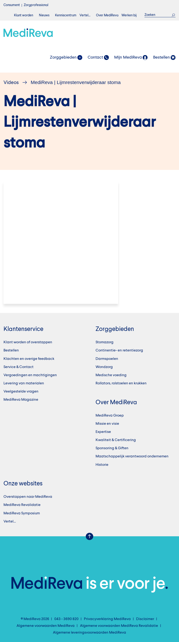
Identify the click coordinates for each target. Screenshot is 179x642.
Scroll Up (89, 536)
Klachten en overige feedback (28, 359)
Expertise (103, 432)
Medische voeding (111, 375)
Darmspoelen (107, 359)
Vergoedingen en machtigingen (30, 375)
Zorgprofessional (36, 5)
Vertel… (84, 15)
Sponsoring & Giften (112, 448)
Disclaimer (145, 619)
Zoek (173, 15)
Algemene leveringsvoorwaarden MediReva (89, 633)
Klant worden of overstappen (27, 342)
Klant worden (23, 15)
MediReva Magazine (20, 400)
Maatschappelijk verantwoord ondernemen (132, 456)
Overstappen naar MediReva (27, 497)
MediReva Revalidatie (22, 505)
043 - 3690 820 (66, 619)
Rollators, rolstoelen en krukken (121, 383)
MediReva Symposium (21, 513)
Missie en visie (107, 424)
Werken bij (129, 15)
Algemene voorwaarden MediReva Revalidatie (119, 626)
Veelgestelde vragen (20, 391)
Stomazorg (105, 342)
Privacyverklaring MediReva (107, 619)
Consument (11, 5)
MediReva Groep (110, 415)
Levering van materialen (23, 383)
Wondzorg (104, 367)
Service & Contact (18, 367)
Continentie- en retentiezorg (119, 350)
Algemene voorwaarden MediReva (46, 626)
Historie (102, 465)
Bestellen (11, 350)
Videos (11, 82)
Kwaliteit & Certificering (116, 440)
